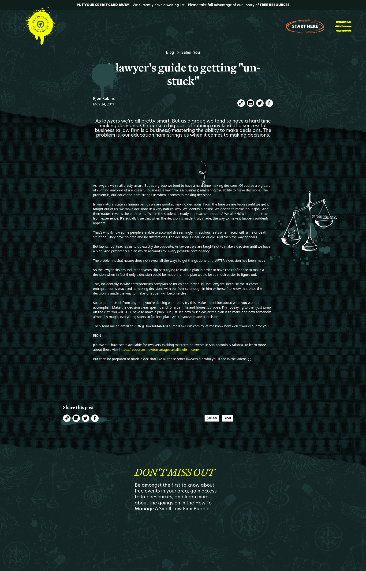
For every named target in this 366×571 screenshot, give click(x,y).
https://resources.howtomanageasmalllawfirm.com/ (159, 349)
